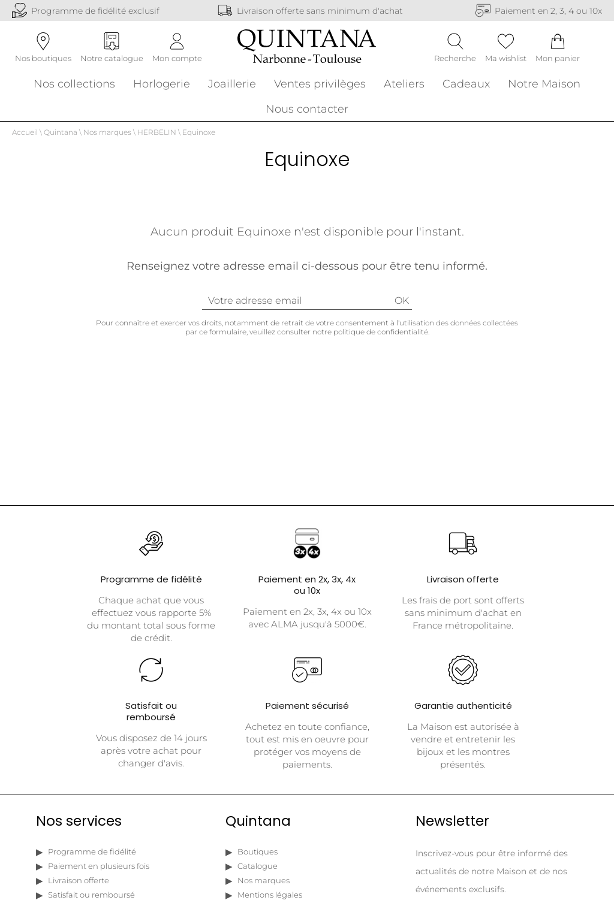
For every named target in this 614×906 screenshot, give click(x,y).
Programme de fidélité (92, 857)
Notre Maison (544, 86)
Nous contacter (307, 111)
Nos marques (107, 137)
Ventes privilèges (320, 86)
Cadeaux (466, 86)
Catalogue (257, 871)
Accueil (25, 137)
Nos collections (74, 86)
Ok (402, 306)
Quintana (60, 137)
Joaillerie (232, 86)
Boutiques (257, 857)
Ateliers (404, 86)
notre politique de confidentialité (370, 337)
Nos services (79, 827)
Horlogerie (161, 86)
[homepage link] (306, 50)
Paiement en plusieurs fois (98, 871)
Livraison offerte (78, 885)
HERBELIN (156, 137)
